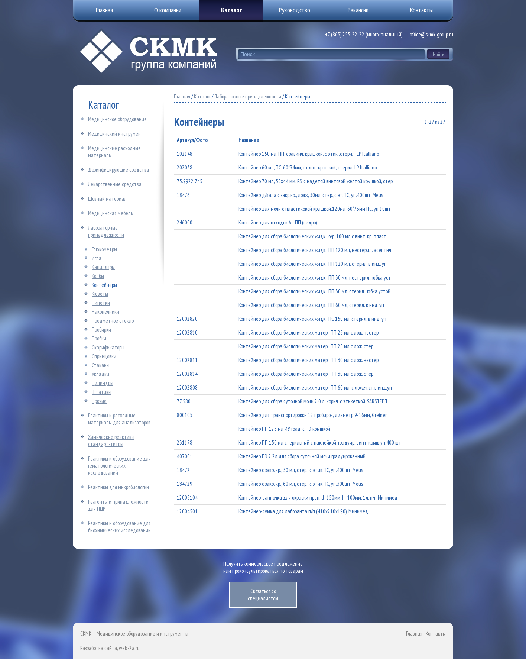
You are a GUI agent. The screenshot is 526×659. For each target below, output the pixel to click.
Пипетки (101, 302)
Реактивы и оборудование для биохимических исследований (119, 527)
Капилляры (103, 267)
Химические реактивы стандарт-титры (111, 440)
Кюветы (100, 293)
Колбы (98, 276)
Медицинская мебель (110, 213)
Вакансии (358, 10)
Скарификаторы (108, 347)
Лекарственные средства (115, 184)
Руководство (294, 10)
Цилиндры (102, 383)
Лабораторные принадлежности (106, 231)
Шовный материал (107, 198)
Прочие (99, 400)
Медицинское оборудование (117, 119)
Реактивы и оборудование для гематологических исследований (119, 465)
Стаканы (101, 365)
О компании (167, 10)
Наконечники (105, 311)
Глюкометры (104, 249)
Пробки (99, 338)
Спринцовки (104, 356)
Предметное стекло (113, 320)
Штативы (101, 391)
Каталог (231, 10)
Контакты (436, 633)
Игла (96, 258)
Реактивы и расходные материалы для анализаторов (119, 419)
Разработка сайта (98, 648)
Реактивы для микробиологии (118, 487)
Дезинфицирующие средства (118, 169)
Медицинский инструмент (115, 133)
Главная (182, 96)
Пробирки (101, 329)
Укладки (100, 374)
